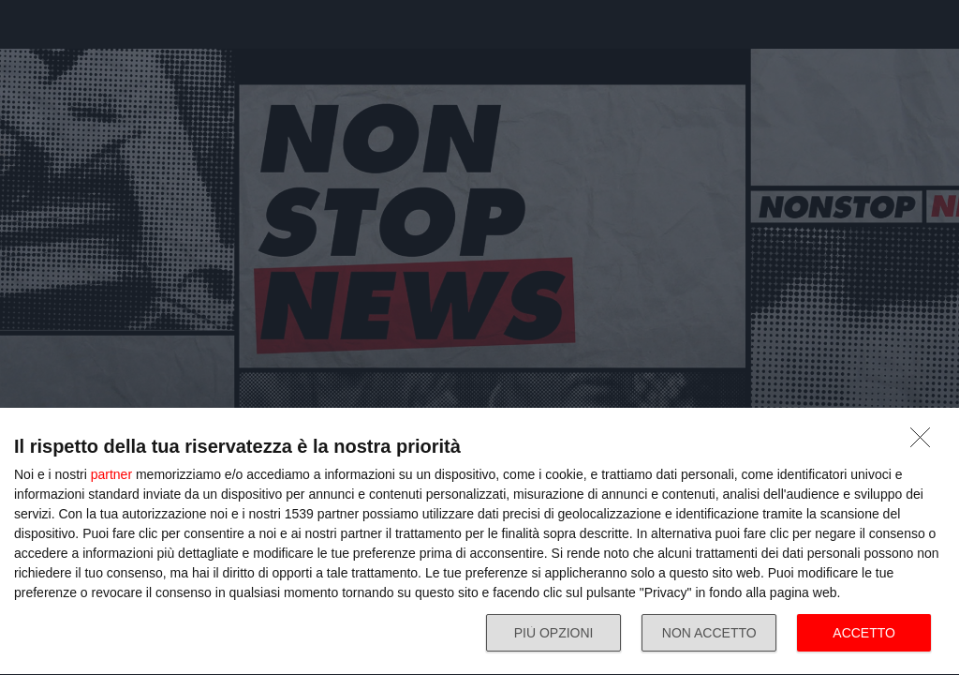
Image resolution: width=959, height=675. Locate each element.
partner (111, 474)
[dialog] (479, 542)
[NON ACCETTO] (925, 443)
